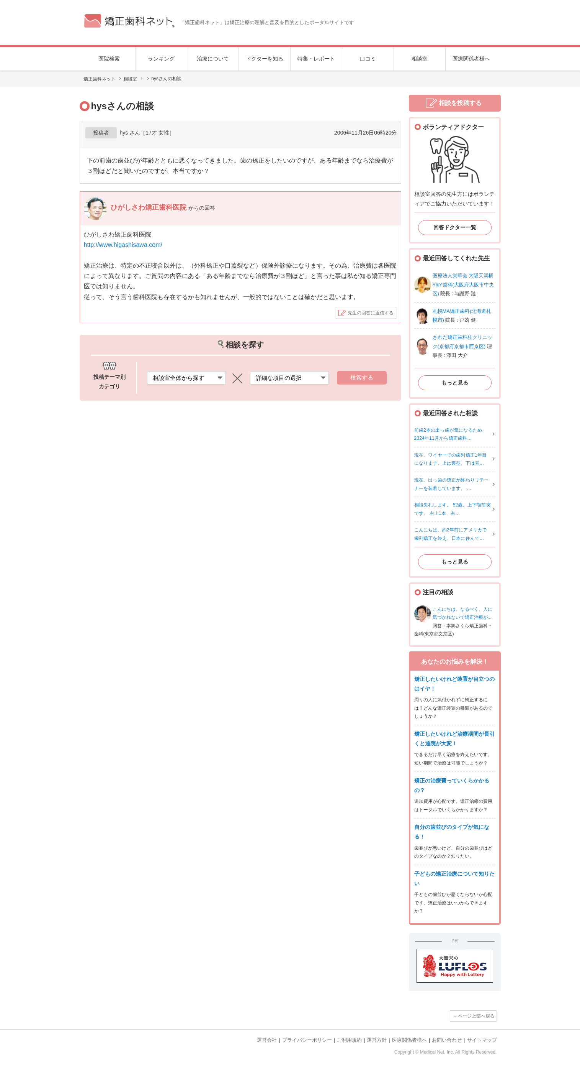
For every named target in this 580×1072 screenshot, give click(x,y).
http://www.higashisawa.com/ (123, 245)
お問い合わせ (447, 1039)
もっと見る (454, 383)
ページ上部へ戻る (476, 1016)
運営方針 (377, 1039)
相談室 (420, 59)
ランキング (161, 59)
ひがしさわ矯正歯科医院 (149, 207)
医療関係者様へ (471, 59)
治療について (213, 59)
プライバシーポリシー (307, 1039)
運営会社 (267, 1039)
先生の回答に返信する (371, 313)
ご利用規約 (349, 1039)
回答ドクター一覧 (454, 227)
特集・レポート (316, 59)
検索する (361, 377)
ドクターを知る (264, 59)
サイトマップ (482, 1039)
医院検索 (109, 59)
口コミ (368, 59)
